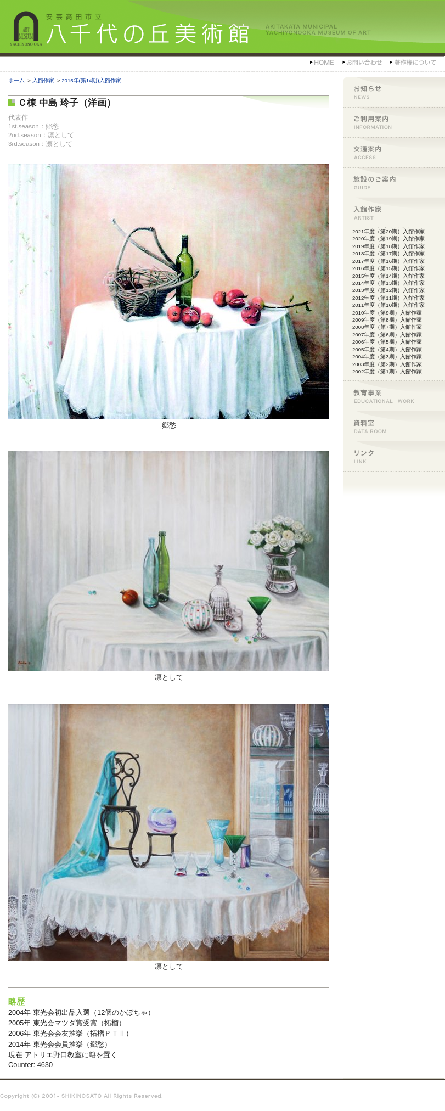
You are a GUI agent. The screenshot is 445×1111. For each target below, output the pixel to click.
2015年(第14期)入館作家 (91, 80)
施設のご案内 (394, 182)
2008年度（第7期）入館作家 (387, 327)
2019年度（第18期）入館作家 (388, 246)
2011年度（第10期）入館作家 (388, 305)
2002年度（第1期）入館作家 (387, 371)
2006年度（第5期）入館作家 (387, 342)
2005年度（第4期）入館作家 (387, 349)
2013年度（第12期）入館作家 (388, 290)
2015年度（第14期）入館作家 (388, 276)
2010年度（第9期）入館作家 (387, 313)
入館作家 (43, 80)
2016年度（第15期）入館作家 (388, 268)
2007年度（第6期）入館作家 (387, 335)
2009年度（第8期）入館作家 (387, 320)
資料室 (394, 426)
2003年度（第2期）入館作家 (387, 364)
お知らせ (394, 92)
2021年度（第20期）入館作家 (388, 231)
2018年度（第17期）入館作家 (388, 253)
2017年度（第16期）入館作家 (388, 261)
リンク (394, 456)
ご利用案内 (394, 122)
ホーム (16, 80)
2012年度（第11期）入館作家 (388, 298)
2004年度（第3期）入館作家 (387, 357)
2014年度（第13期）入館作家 (388, 283)
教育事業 (394, 395)
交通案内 (394, 152)
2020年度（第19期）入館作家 (388, 238)
